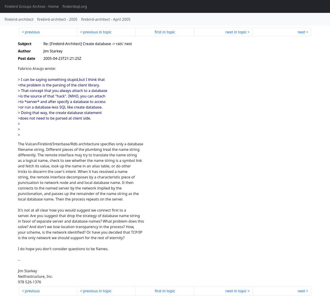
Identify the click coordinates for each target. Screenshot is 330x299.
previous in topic (97, 31)
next (301, 31)
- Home (32, 6)
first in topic (165, 31)
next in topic (236, 31)
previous (32, 31)
